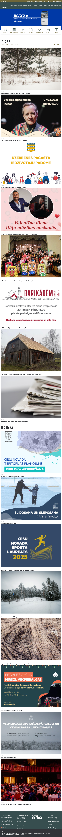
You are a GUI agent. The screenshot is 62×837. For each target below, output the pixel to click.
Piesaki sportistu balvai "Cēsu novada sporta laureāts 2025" (17, 570)
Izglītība (30, 5)
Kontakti (45, 5)
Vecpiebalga (13, 5)
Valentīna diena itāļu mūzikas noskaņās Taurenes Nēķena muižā (18, 234)
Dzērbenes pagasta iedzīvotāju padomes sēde (13, 187)
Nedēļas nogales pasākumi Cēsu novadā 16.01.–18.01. (15, 93)
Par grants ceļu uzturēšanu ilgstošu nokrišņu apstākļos (15, 664)
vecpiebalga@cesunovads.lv (7, 824)
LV (2, 1)
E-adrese (3, 827)
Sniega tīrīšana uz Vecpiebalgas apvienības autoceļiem (15, 617)
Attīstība (25, 5)
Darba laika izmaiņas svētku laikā (9, 757)
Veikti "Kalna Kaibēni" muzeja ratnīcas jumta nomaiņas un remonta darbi (21, 374)
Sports (12, 44)
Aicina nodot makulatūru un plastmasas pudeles (14, 421)
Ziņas (5, 41)
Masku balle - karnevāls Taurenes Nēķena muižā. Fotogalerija (17, 281)
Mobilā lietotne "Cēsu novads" (54, 1)
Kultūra (16, 44)
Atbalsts (57, 5)
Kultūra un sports (37, 5)
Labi (57, 832)
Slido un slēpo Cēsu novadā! (8, 523)
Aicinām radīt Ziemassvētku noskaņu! (11, 710)
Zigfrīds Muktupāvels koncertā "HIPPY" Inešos (13, 140)
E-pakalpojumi (29, 1)
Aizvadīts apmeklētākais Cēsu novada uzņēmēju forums (16, 804)
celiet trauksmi (51, 821)
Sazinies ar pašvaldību (40, 1)
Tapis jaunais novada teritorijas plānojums (12, 476)
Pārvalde (20, 5)
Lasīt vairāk (21, 834)
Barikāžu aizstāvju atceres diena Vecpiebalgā (13, 328)
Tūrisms (51, 5)
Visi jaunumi (56, 44)
